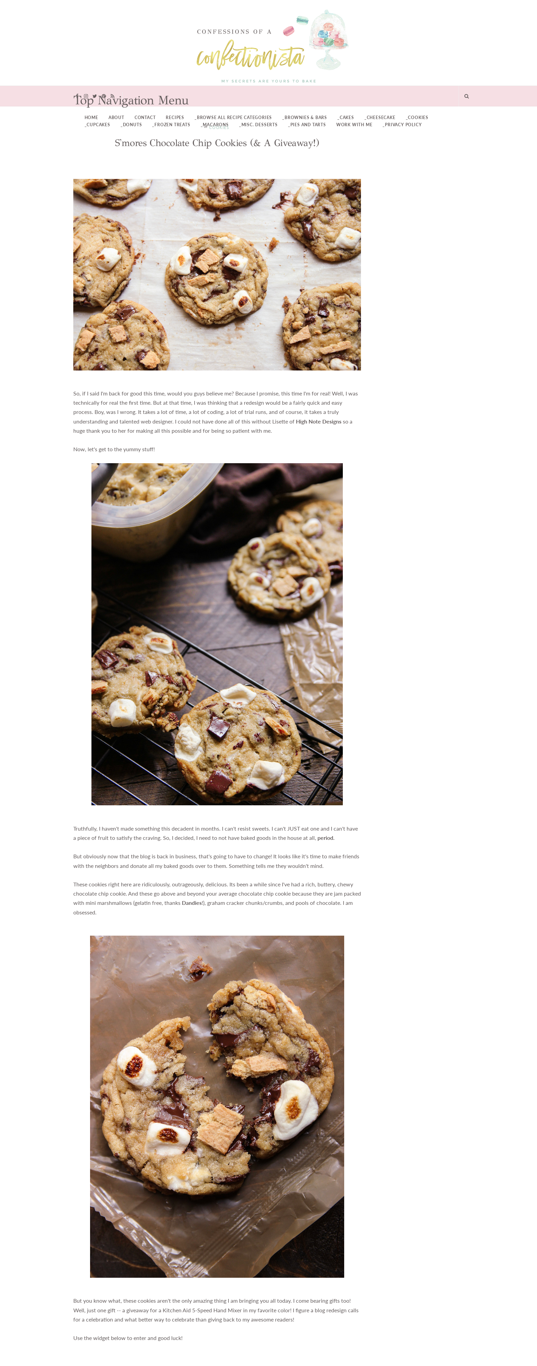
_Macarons (215, 125)
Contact (145, 118)
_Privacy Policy (402, 125)
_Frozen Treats (171, 125)
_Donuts (131, 125)
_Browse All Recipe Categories (233, 118)
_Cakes (345, 118)
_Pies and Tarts (307, 125)
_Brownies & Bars (304, 118)
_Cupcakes (97, 125)
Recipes (175, 118)
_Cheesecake (380, 118)
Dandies (192, 903)
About (116, 118)
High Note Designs (318, 421)
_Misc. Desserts (258, 125)
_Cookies (417, 118)
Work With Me (354, 125)
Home (91, 118)
